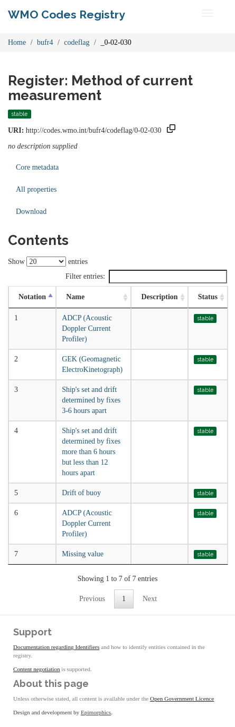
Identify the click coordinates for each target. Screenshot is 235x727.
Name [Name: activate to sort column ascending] (75, 297)
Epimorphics (96, 712)
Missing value (83, 554)
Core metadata (37, 167)
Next (150, 599)
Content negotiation (36, 669)
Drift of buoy (81, 493)
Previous (92, 599)
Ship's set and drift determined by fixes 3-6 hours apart (91, 400)
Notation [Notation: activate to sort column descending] (32, 297)
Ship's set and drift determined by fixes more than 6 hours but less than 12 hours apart (91, 452)
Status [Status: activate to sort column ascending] (208, 297)
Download (31, 211)
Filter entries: (146, 276)
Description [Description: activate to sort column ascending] (159, 297)
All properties (36, 189)
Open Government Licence (182, 698)
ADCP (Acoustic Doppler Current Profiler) (87, 328)
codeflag (76, 42)
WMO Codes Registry (66, 14)
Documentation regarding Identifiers (56, 647)
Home (17, 42)
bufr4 (45, 42)
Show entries (48, 262)
